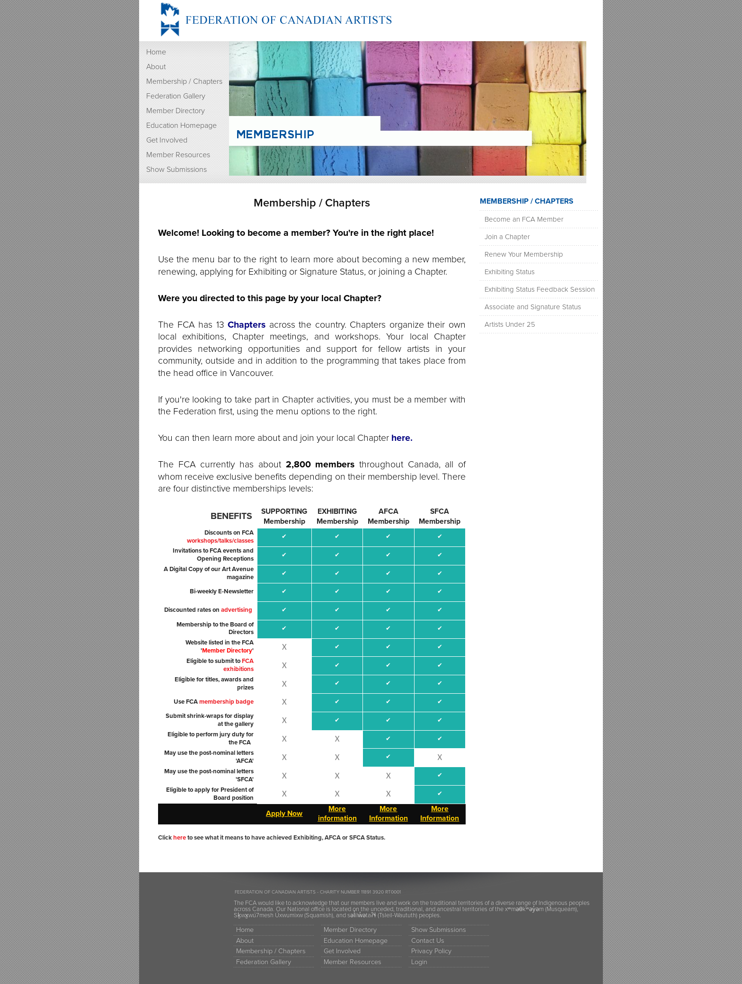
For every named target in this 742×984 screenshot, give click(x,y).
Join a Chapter (507, 237)
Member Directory (175, 111)
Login (419, 962)
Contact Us (427, 941)
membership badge (226, 702)
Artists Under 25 (510, 324)
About (156, 67)
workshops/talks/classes (220, 541)
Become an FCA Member (524, 219)
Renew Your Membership (524, 254)
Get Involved (166, 140)
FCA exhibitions (238, 665)
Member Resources (178, 155)
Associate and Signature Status (533, 307)
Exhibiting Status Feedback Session (540, 289)
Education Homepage (181, 125)
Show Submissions (176, 169)
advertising (236, 610)
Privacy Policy (431, 951)
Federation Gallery (175, 96)
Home (156, 52)
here (179, 837)
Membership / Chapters (184, 81)
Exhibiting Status (510, 272)
